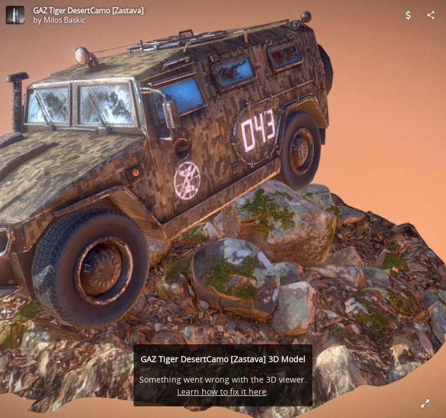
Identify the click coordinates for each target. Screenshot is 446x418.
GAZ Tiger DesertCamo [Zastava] (88, 10)
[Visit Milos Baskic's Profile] (15, 15)
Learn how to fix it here (222, 391)
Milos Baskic (64, 20)
